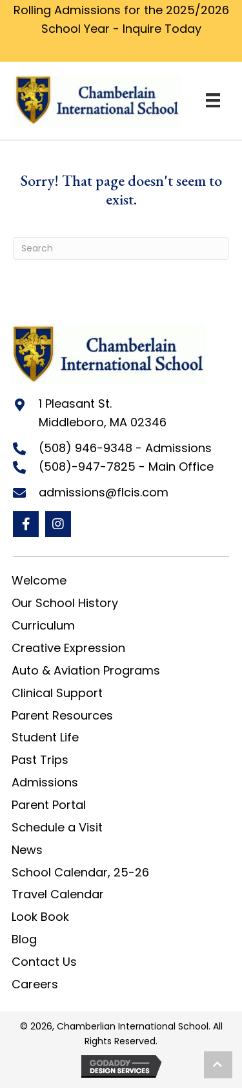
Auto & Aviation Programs (86, 670)
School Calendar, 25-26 (80, 872)
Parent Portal (49, 805)
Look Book (40, 917)
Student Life (45, 737)
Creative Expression (68, 648)
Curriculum (43, 625)
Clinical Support (57, 693)
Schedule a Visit (57, 827)
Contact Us (44, 962)
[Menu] (213, 100)
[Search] (121, 248)
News (27, 850)
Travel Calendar (58, 894)
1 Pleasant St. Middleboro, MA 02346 (102, 412)
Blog (24, 939)
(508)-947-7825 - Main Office (126, 466)
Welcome (39, 580)
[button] (26, 524)
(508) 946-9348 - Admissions (125, 448)
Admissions (45, 782)
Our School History (65, 603)
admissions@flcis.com (103, 492)
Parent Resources (62, 715)
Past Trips (40, 760)
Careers (35, 984)
